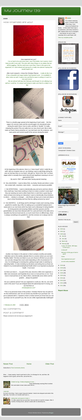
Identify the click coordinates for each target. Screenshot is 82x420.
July (63, 236)
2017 (61, 270)
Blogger (51, 413)
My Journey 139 (22, 11)
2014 (61, 278)
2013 (61, 280)
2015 (61, 275)
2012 (61, 283)
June (63, 238)
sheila (69, 18)
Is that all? (64, 250)
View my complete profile (65, 37)
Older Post (49, 364)
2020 (61, 234)
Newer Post (8, 364)
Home (29, 364)
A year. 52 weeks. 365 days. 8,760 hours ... (69, 246)
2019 (61, 265)
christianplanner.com (28, 288)
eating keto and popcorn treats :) (20, 398)
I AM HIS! (6, 391)
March (64, 241)
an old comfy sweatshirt (68, 261)
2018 (61, 268)
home (63, 256)
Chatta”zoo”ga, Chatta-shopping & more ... (23, 382)
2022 (61, 231)
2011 (61, 285)
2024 (61, 229)
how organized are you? (68, 259)
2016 (61, 273)
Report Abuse (63, 290)
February (64, 243)
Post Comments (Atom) (18, 367)
